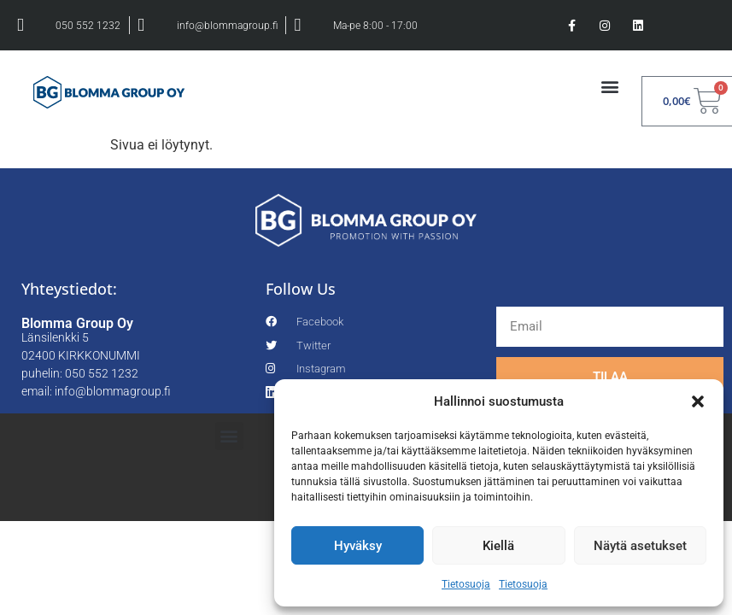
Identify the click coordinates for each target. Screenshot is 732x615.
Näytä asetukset (640, 546)
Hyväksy (358, 546)
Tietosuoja (466, 584)
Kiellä (498, 546)
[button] (697, 401)
